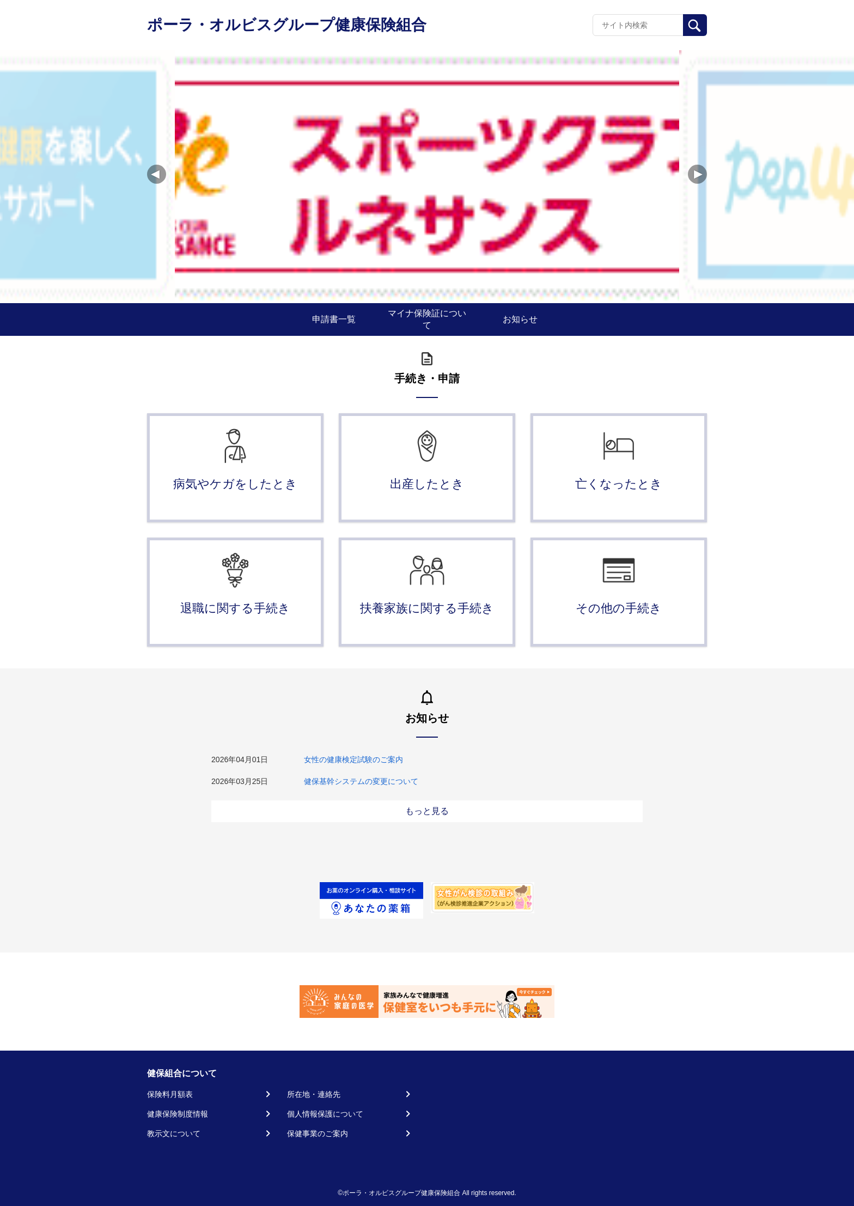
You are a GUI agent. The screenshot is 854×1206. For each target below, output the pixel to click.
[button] (697, 174)
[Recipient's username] (638, 25)
